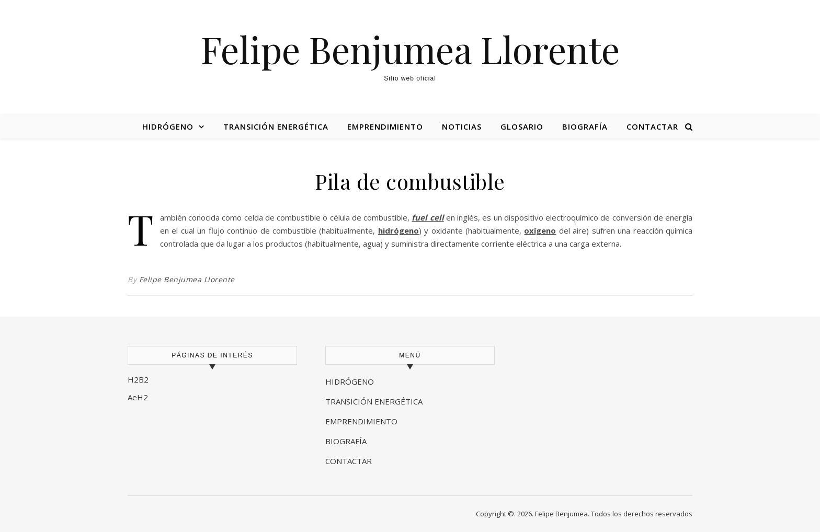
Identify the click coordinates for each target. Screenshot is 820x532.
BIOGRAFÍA (347, 441)
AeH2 (139, 397)
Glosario (521, 126)
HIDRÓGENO (349, 381)
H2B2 (138, 379)
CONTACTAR (348, 461)
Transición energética (275, 126)
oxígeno (540, 230)
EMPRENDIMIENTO (361, 421)
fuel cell (427, 217)
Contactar (652, 126)
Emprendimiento (385, 126)
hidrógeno (398, 230)
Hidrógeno (167, 126)
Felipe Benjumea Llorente (410, 48)
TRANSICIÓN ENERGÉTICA (374, 401)
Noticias (462, 126)
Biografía (585, 126)
